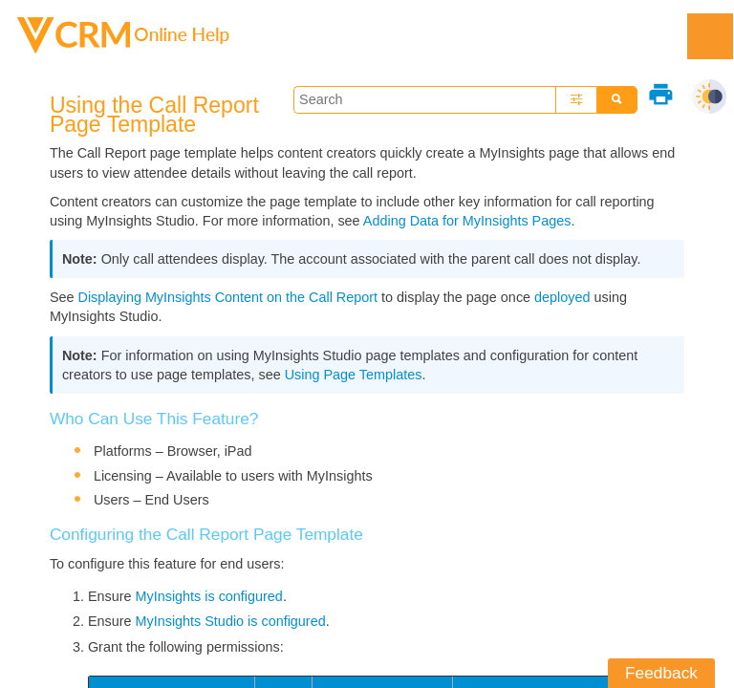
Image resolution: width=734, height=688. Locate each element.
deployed (562, 297)
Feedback (661, 672)
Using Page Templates (353, 374)
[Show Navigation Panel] (710, 36)
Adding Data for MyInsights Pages (467, 220)
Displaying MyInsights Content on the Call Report (228, 297)
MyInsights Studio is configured (231, 621)
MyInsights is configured (209, 596)
